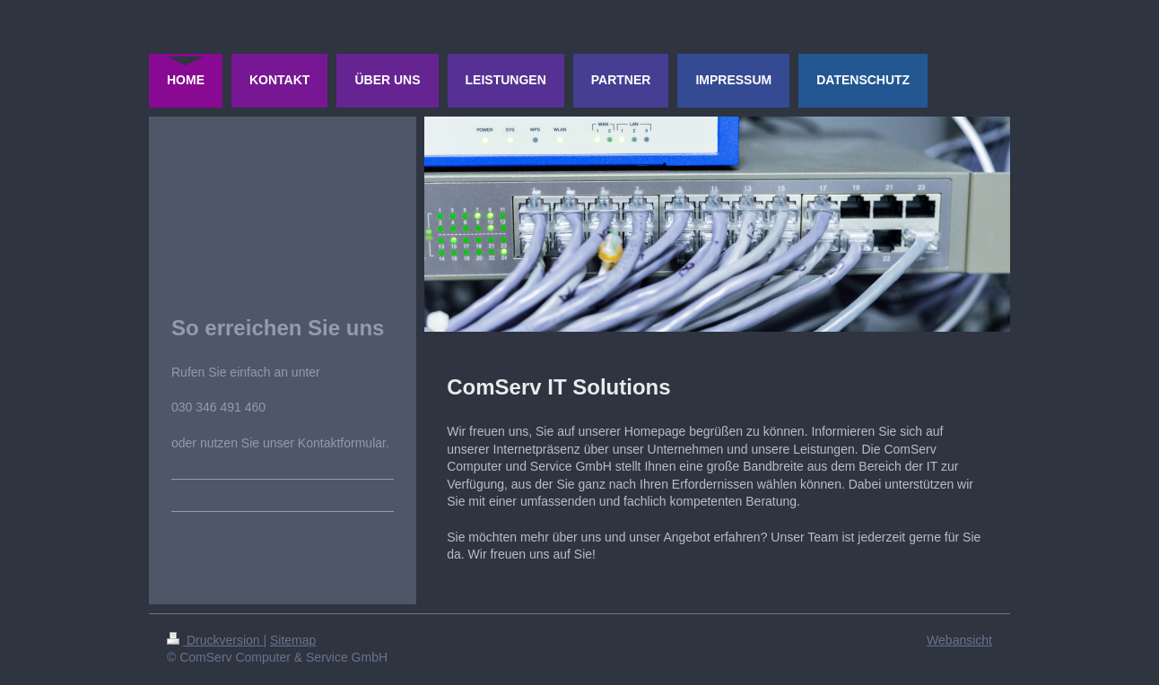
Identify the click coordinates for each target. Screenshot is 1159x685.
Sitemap (293, 640)
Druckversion (215, 640)
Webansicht (959, 640)
